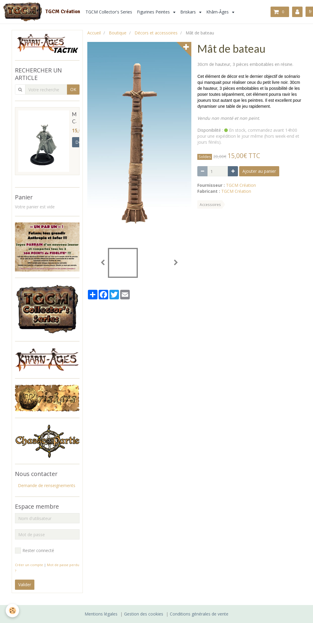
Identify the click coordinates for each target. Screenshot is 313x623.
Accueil (94, 33)
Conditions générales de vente (199, 614)
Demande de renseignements (46, 485)
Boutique (117, 33)
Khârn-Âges (218, 12)
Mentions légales (101, 614)
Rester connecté (34, 551)
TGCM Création (241, 185)
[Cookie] (12, 610)
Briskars (188, 12)
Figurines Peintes (154, 12)
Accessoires (210, 204)
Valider (24, 584)
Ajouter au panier (259, 171)
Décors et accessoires (156, 33)
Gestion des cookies (143, 614)
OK (73, 89)
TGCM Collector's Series (108, 12)
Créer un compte (29, 565)
